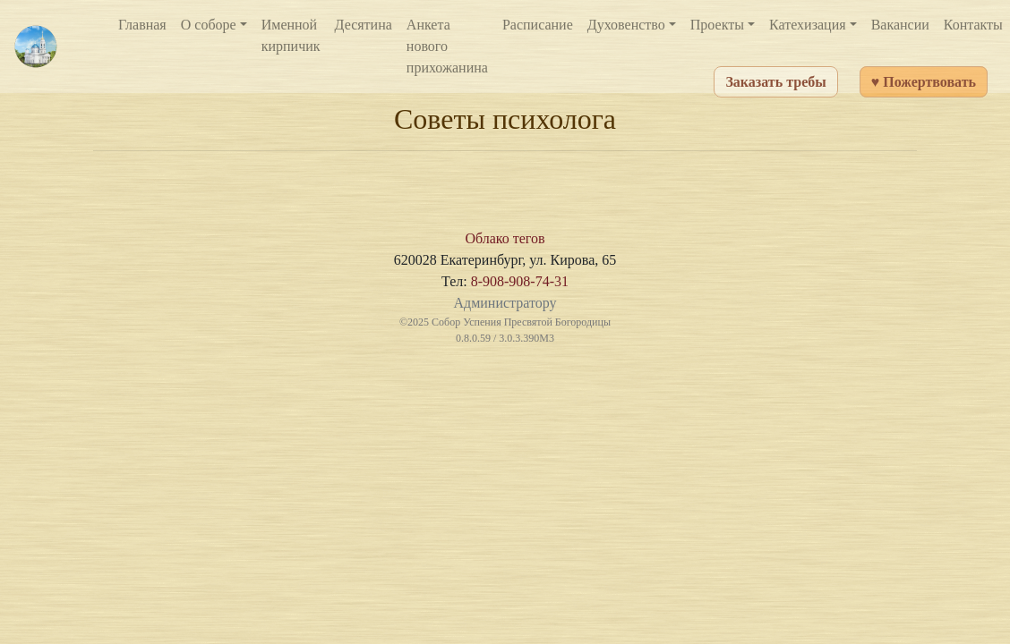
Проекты (717, 24)
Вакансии (900, 24)
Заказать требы (775, 81)
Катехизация (807, 24)
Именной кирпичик (291, 35)
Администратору (504, 302)
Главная (142, 24)
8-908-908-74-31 (520, 281)
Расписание (537, 24)
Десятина (363, 24)
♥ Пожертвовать (923, 81)
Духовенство (626, 24)
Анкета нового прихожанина (447, 46)
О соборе (208, 24)
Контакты (973, 24)
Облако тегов (504, 238)
